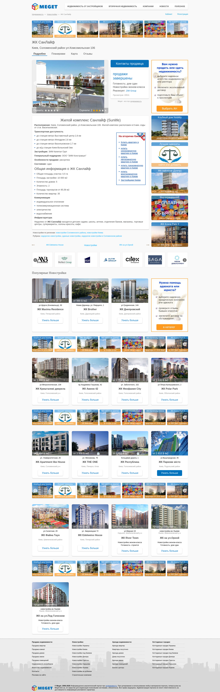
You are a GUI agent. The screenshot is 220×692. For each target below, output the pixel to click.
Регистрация (182, 14)
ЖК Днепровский (130, 307)
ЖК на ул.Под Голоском (50, 614)
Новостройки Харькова (81, 662)
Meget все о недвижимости (42, 686)
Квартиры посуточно (120, 647)
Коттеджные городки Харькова (164, 662)
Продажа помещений (40, 658)
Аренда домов (117, 651)
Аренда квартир (118, 644)
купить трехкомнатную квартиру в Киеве (132, 164)
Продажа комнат (38, 647)
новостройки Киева (95, 231)
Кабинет (168, 14)
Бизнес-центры (118, 666)
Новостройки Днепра (80, 655)
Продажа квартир (39, 644)
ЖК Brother (90, 307)
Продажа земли (38, 655)
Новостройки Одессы (80, 658)
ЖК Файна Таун (50, 533)
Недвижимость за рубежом (42, 662)
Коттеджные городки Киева (163, 647)
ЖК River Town (130, 536)
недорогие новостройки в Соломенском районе (102, 234)
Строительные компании (81, 673)
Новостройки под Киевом (82, 651)
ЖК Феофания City (130, 387)
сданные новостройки (71, 234)
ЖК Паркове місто (169, 460)
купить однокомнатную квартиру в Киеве (129, 149)
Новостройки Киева (79, 647)
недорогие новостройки (51, 234)
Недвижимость (38, 14)
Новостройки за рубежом (82, 669)
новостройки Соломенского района (71, 231)
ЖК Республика (130, 460)
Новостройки (52, 14)
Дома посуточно (118, 655)
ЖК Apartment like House (50, 460)
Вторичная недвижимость (123, 6)
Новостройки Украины (80, 644)
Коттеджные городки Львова (163, 666)
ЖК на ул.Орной (126, 243)
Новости (164, 6)
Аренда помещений (120, 662)
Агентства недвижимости (41, 666)
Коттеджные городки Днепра (163, 655)
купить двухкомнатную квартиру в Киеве (129, 157)
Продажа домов (38, 651)
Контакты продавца (130, 61)
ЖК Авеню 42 (90, 387)
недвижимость (136, 99)
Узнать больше (50, 318)
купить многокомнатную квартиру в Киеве (129, 172)
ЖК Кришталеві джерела (50, 387)
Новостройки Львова (80, 666)
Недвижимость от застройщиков (85, 6)
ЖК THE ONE (90, 460)
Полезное (180, 6)
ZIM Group (131, 89)
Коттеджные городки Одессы (163, 658)
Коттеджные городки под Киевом (165, 651)
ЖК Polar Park (169, 387)
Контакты (35, 669)
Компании (148, 6)
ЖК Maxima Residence (50, 307)
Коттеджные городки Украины (164, 644)
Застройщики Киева (131, 178)
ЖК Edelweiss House (54, 243)
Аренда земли (117, 658)
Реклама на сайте (39, 673)
